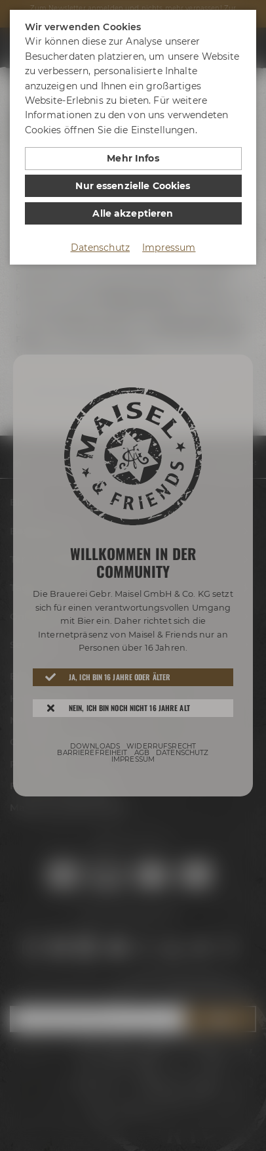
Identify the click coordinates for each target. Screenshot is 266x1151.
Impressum (168, 247)
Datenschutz (100, 247)
